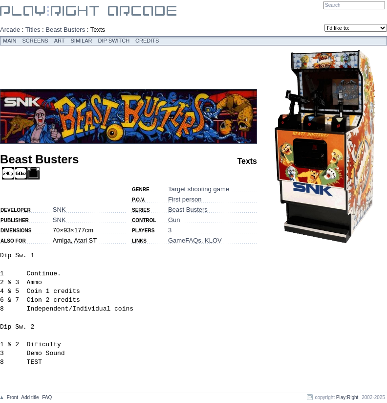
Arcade (10, 29)
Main (10, 41)
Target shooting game (198, 189)
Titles (33, 29)
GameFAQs (184, 240)
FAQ (47, 397)
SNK (59, 209)
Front (12, 397)
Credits (147, 41)
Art (59, 41)
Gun (174, 220)
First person (185, 199)
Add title (30, 397)
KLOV (213, 240)
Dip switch (114, 41)
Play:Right (347, 397)
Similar (81, 41)
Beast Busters (65, 29)
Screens (35, 41)
